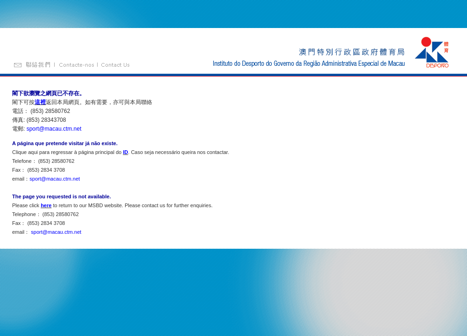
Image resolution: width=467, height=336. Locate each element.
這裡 (40, 102)
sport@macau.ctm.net (54, 129)
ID (125, 152)
